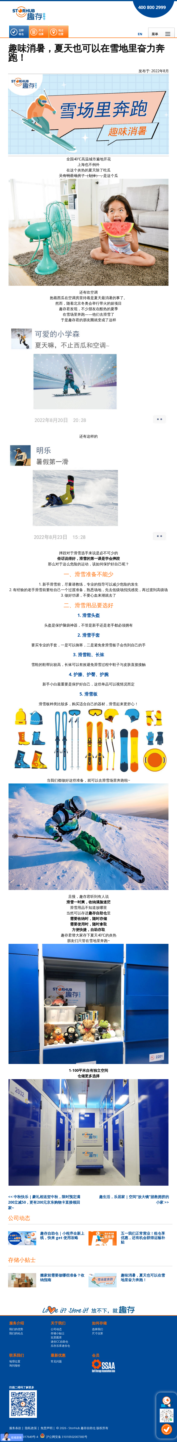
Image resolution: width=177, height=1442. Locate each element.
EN (140, 34)
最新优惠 (58, 1355)
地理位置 (14, 1361)
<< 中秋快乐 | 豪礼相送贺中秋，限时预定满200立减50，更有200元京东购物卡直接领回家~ (44, 1202)
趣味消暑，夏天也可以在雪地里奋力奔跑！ (143, 1277)
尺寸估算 (97, 1333)
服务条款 (15, 1428)
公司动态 (56, 1329)
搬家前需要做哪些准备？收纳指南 (62, 1277)
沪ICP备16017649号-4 (23, 1437)
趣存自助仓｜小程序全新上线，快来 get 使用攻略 (62, 1235)
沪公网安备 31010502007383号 (66, 1437)
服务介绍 (16, 1323)
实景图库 (56, 1337)
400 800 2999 (152, 7)
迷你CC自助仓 (59, 1342)
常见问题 (56, 1361)
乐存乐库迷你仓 (60, 1346)
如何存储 (99, 1323)
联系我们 (16, 1355)
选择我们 (97, 1329)
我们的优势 (16, 1329)
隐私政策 (31, 1428)
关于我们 (58, 1323)
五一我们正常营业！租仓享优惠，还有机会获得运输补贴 (143, 1238)
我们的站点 (16, 1333)
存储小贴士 (58, 1333)
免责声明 (47, 1428)
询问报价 (14, 1365)
